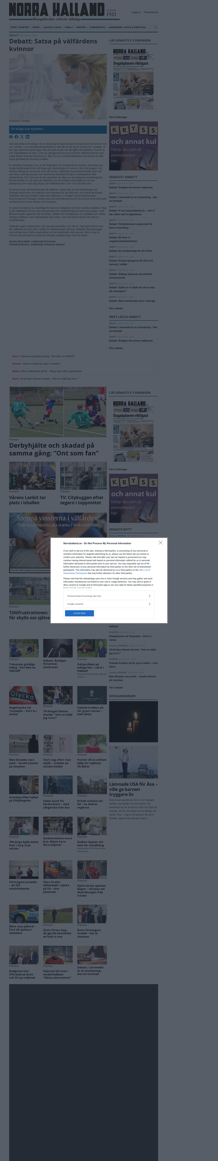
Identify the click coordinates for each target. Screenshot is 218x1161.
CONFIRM (79, 613)
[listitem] (109, 596)
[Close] (161, 543)
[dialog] (109, 580)
